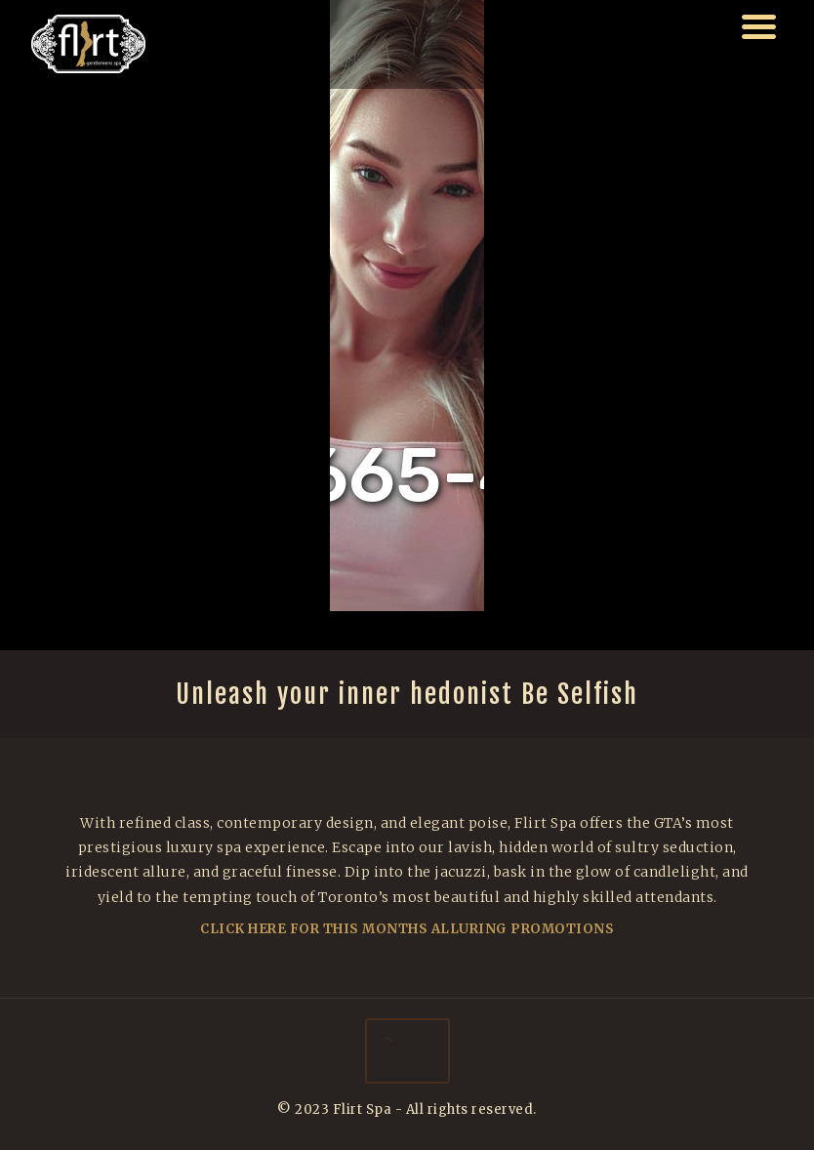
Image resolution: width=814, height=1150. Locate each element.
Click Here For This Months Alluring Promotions (407, 929)
